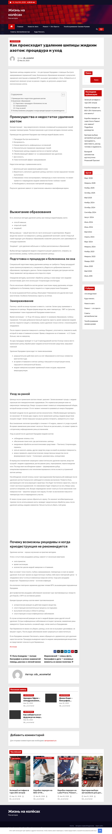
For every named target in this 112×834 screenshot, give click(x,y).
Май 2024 (88, 232)
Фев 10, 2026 (89, 796)
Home (72, 826)
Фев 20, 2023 (28, 703)
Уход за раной (21, 108)
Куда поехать (39, 32)
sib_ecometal (28, 58)
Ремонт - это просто (66, 758)
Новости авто (33, 27)
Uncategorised (15, 41)
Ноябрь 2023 (89, 251)
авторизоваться (50, 740)
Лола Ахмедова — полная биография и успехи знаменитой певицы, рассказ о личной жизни (25, 659)
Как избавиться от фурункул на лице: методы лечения (32, 717)
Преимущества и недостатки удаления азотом (29, 98)
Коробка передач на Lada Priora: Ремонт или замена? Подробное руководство (92, 124)
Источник (13, 647)
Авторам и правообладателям (84, 826)
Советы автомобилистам (20, 32)
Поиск (88, 73)
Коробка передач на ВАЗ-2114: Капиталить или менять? (92, 110)
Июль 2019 (88, 276)
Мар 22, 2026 (17, 796)
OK (100, 831)
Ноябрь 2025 (89, 188)
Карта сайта (99, 826)
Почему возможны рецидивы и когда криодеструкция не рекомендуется (38, 111)
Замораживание (21, 106)
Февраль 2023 (89, 256)
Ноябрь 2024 (89, 202)
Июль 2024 (88, 222)
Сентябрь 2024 (90, 212)
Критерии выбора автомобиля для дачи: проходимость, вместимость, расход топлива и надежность (92, 141)
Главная (20, 27)
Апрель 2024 (89, 237)
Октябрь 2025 (89, 193)
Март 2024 (88, 242)
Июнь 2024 (88, 227)
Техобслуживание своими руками (77, 27)
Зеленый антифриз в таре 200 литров (19, 791)
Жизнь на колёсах (24, 811)
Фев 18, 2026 (40, 796)
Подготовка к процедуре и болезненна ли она (31, 103)
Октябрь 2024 (89, 207)
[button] (97, 29)
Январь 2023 (89, 261)
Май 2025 (88, 198)
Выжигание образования (21, 101)
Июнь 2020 (88, 266)
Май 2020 (88, 271)
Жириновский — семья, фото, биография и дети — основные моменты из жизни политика (58, 659)
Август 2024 (89, 217)
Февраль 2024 (90, 247)
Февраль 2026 (89, 183)
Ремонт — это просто (51, 27)
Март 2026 (88, 178)
